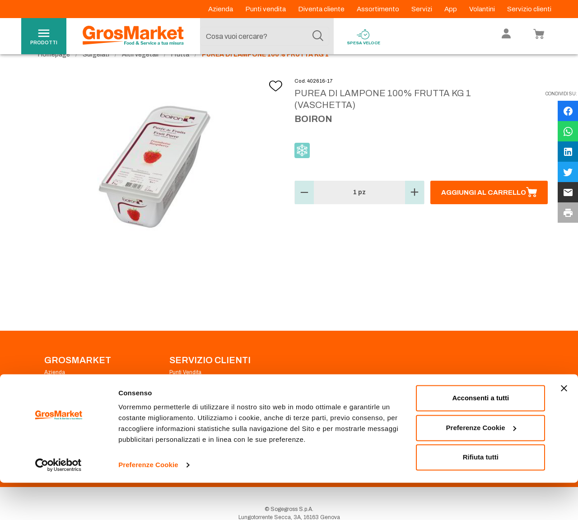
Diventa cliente (322, 9)
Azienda (221, 9)
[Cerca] (317, 36)
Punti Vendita (185, 390)
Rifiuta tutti (481, 495)
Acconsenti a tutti (480, 436)
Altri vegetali (140, 72)
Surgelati (96, 72)
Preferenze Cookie (148, 502)
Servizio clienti (529, 9)
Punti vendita (266, 9)
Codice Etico (60, 401)
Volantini (482, 9)
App (451, 9)
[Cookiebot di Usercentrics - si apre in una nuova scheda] (58, 502)
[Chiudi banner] (564, 426)
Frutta (180, 72)
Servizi (422, 9)
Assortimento (379, 9)
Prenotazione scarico (195, 401)
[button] (304, 211)
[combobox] (264, 36)
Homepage (54, 72)
